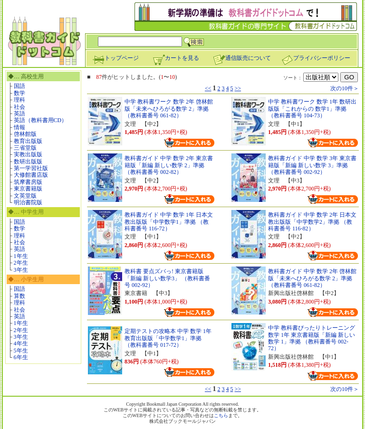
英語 (19, 113)
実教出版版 (28, 154)
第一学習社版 (31, 168)
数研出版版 (28, 161)
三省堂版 (25, 147)
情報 (19, 127)
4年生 (21, 343)
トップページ (115, 58)
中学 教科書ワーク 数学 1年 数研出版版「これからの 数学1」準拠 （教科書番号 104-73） (312, 108)
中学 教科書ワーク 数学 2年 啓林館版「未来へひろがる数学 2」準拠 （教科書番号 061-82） (169, 108)
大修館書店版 (31, 175)
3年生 (21, 270)
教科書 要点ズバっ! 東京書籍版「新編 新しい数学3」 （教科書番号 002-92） (167, 278)
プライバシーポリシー (315, 58)
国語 (19, 86)
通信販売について (242, 58)
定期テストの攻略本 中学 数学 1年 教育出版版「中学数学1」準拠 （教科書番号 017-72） (168, 338)
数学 (19, 93)
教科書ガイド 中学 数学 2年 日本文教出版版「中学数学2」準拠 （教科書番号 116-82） (312, 221)
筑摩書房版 (28, 182)
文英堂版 (25, 195)
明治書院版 (28, 202)
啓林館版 (25, 134)
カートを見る (176, 58)
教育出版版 (28, 141)
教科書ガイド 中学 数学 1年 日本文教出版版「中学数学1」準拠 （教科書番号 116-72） (169, 221)
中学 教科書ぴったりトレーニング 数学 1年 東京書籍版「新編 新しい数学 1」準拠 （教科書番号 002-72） (311, 338)
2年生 (21, 262)
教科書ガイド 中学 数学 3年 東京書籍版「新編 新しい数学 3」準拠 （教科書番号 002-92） (312, 165)
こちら (221, 415)
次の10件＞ (344, 88)
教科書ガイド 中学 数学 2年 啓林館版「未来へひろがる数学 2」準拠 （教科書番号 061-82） (312, 278)
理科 (19, 99)
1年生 (21, 256)
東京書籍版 (28, 188)
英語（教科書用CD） (40, 120)
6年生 (21, 357)
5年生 (21, 350)
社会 (19, 107)
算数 (19, 296)
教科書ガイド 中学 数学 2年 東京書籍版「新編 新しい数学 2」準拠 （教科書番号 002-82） (169, 165)
